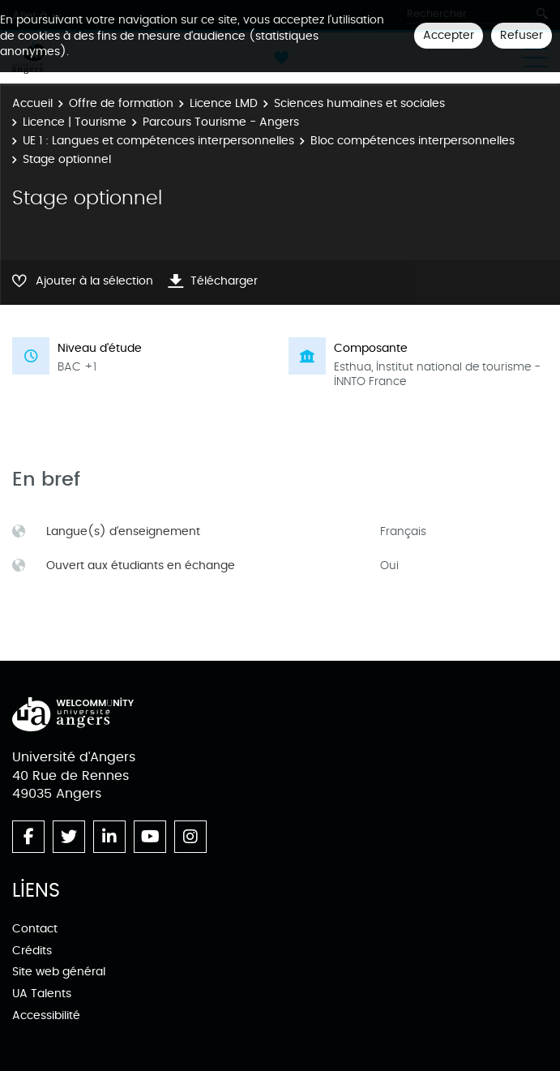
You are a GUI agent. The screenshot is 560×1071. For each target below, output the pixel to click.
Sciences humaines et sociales (359, 103)
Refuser (521, 35)
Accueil (32, 103)
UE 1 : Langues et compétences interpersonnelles (158, 140)
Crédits (32, 950)
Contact (35, 928)
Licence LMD (224, 103)
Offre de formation (121, 103)
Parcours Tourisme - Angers (221, 122)
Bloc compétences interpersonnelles (412, 140)
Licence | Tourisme (74, 122)
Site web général (58, 971)
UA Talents (41, 993)
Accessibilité (46, 1015)
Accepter (448, 35)
